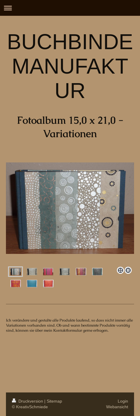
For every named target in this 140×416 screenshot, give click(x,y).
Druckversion (28, 401)
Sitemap (54, 401)
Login (123, 401)
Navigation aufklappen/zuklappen (70, 7)
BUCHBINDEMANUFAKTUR (70, 66)
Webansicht (117, 406)
